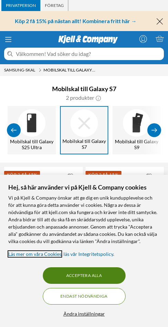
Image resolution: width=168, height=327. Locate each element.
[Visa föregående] (14, 130)
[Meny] (8, 39)
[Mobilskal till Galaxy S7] (84, 130)
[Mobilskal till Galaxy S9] (136, 130)
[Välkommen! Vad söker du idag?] (88, 54)
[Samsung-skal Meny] (40, 70)
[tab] (20, 5)
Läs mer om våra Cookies (34, 254)
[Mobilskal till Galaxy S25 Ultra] (32, 130)
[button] (98, 98)
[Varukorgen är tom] (159, 38)
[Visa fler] (154, 130)
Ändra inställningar (84, 314)
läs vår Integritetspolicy (88, 254)
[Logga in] (143, 38)
